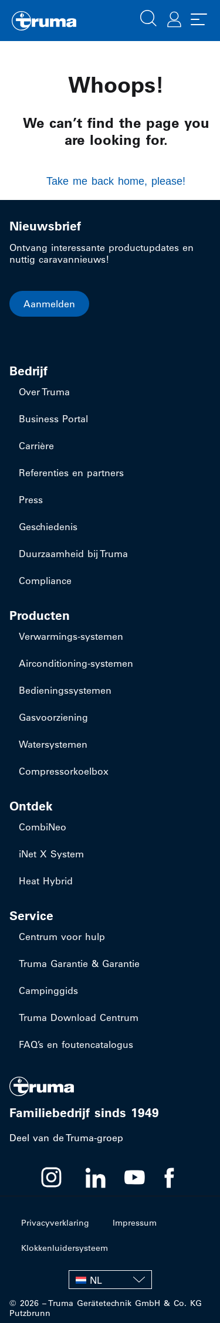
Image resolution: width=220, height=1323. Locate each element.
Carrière (36, 446)
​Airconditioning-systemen (76, 663)
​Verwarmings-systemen (71, 636)
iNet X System (51, 854)
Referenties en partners (71, 473)
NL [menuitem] (96, 1280)
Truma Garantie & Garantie (79, 963)
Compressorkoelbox (64, 771)
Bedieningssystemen (65, 690)
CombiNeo (42, 827)
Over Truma (44, 392)
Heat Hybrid (46, 881)
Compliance (45, 580)
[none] (110, 1279)
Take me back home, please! (115, 181)
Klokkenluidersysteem (64, 1248)
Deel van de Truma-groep (66, 1138)
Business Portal (53, 419)
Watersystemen (53, 744)
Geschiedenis (48, 526)
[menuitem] (110, 1279)
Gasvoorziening (53, 717)
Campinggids (48, 990)
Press (31, 500)
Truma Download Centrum (78, 1017)
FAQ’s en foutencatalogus (76, 1044)
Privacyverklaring (55, 1222)
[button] (148, 17)
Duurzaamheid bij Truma (73, 553)
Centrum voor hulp (62, 936)
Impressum (135, 1222)
